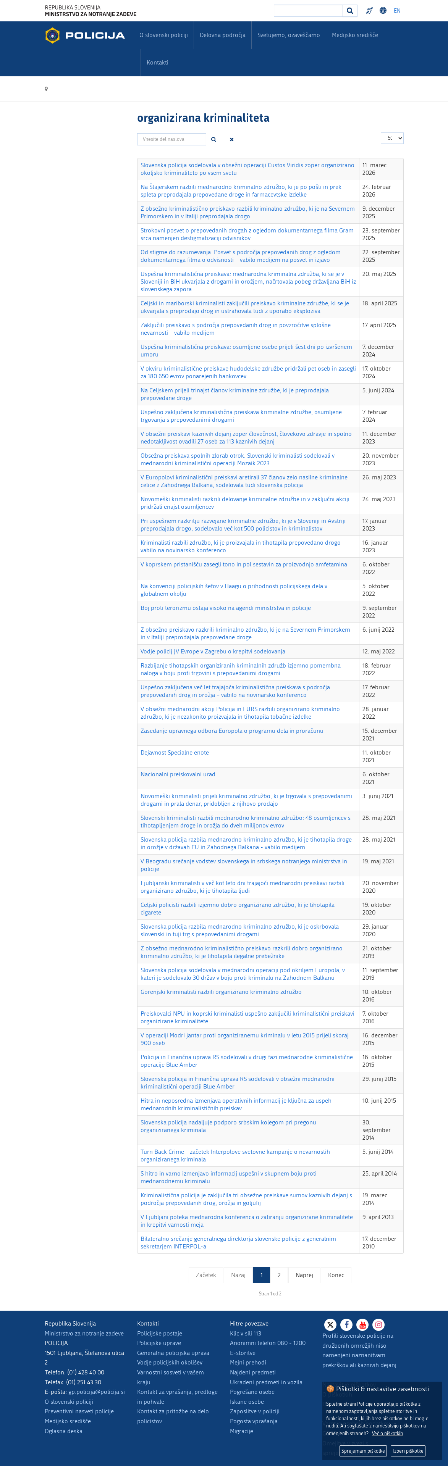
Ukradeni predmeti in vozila (266, 1382)
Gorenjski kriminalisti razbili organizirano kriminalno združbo (221, 991)
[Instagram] (378, 1325)
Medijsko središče (68, 1421)
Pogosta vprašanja (254, 1421)
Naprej (304, 1275)
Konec (336, 1275)
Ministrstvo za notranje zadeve (84, 1333)
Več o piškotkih (387, 1433)
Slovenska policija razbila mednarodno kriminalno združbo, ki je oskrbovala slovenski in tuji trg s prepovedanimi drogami (240, 930)
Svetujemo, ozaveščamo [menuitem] (288, 35)
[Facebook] (346, 1325)
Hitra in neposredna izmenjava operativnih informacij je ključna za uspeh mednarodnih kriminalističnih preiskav (236, 1104)
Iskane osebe (247, 1401)
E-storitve (243, 1352)
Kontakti (157, 62)
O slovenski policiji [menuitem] (163, 35)
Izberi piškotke (408, 1451)
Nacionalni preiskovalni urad (178, 774)
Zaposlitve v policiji (255, 1411)
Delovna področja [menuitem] (223, 35)
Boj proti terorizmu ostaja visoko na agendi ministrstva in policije (226, 607)
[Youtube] (362, 1325)
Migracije (241, 1431)
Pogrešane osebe (252, 1391)
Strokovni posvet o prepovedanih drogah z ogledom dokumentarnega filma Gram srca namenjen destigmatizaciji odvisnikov (247, 234)
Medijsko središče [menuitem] (355, 35)
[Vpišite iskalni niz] (308, 11)
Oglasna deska (63, 1431)
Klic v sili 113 (245, 1333)
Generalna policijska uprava (173, 1352)
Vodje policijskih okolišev (169, 1362)
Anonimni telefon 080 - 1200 (268, 1343)
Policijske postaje (159, 1333)
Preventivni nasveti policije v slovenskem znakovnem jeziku (370, 10)
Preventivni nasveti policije (79, 1411)
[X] (330, 1325)
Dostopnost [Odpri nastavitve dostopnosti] (384, 10)
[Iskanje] (350, 11)
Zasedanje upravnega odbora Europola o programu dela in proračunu (232, 730)
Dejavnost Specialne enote (175, 752)
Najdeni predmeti (253, 1372)
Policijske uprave (159, 1343)
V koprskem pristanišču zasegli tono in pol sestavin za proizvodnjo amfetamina (244, 564)
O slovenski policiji (69, 1401)
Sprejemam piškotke (363, 1451)
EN (397, 11)
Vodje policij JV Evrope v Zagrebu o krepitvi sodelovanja (213, 651)
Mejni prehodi (248, 1362)
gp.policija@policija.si (96, 1391)
